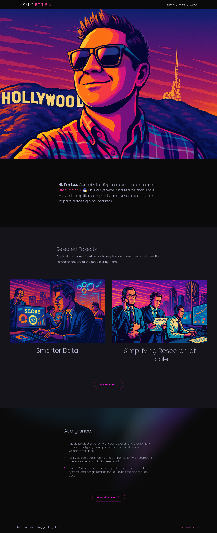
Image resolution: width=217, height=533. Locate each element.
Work (188, 527)
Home (181, 527)
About (196, 527)
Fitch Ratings (69, 190)
